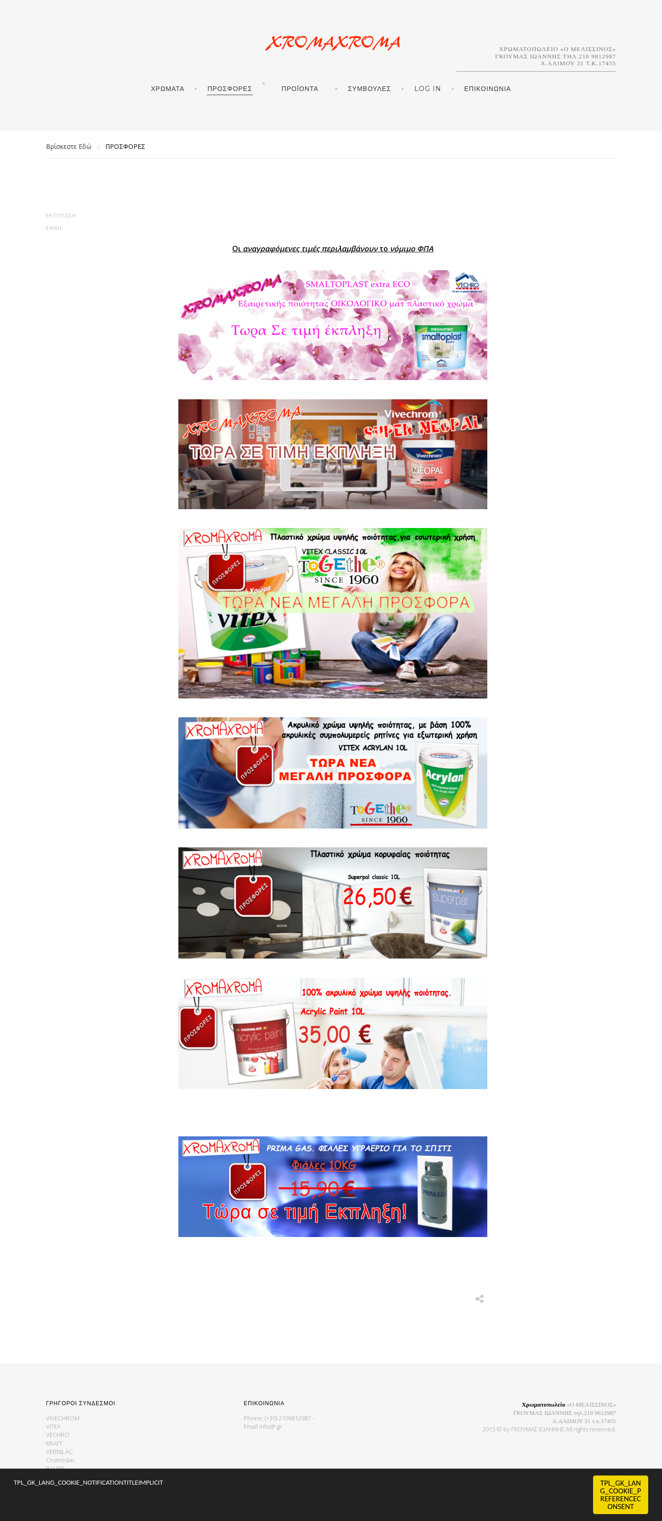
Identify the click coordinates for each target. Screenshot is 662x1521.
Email (54, 227)
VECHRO (57, 1434)
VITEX (53, 1426)
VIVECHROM (63, 1418)
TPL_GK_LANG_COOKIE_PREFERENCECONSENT (620, 1494)
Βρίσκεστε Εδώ (68, 146)
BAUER (55, 1468)
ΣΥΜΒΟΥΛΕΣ (369, 89)
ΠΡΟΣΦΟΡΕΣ (229, 89)
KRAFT (54, 1443)
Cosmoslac (60, 1460)
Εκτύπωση (61, 215)
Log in (427, 89)
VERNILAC (59, 1451)
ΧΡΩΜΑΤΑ (167, 89)
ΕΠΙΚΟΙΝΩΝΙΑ (487, 89)
